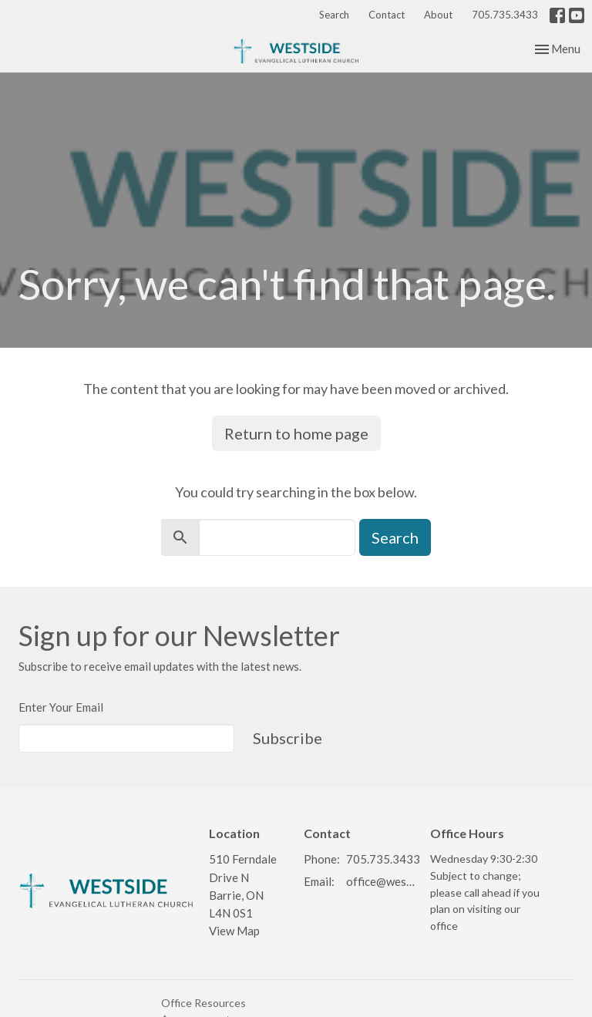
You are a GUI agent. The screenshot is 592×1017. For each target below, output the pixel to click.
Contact (386, 14)
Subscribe (287, 738)
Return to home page (296, 433)
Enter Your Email (60, 707)
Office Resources (203, 1002)
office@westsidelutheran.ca (380, 881)
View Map (234, 931)
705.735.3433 (505, 14)
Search (334, 14)
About (438, 14)
